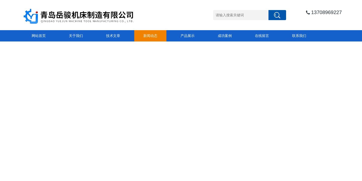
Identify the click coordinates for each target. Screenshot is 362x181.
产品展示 (187, 36)
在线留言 (262, 36)
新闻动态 (150, 36)
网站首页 (39, 36)
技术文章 (113, 36)
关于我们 (76, 36)
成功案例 (225, 36)
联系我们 (299, 36)
